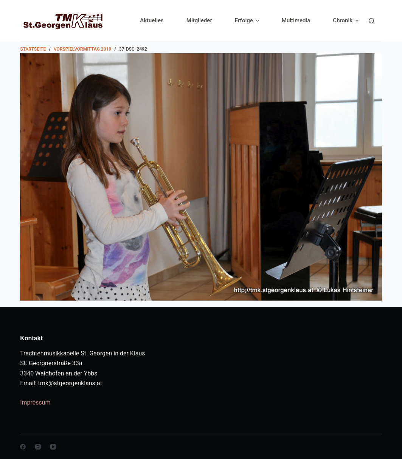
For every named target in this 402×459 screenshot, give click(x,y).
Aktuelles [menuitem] (152, 20)
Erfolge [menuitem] (248, 20)
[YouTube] (53, 447)
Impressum (35, 402)
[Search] (371, 21)
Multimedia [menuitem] (296, 20)
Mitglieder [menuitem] (199, 20)
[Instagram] (38, 447)
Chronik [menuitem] (346, 20)
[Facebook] (23, 447)
